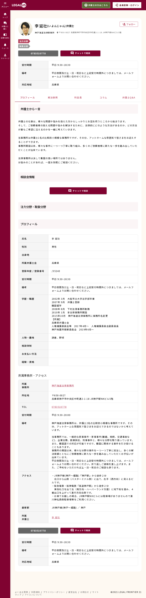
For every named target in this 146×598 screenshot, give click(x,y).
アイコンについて (33, 594)
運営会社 (72, 592)
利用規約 (35, 592)
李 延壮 (56, 517)
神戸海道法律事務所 (63, 385)
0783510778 (59, 407)
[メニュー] (5, 5)
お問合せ (84, 592)
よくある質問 (21, 592)
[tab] (27, 97)
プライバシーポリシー (54, 592)
